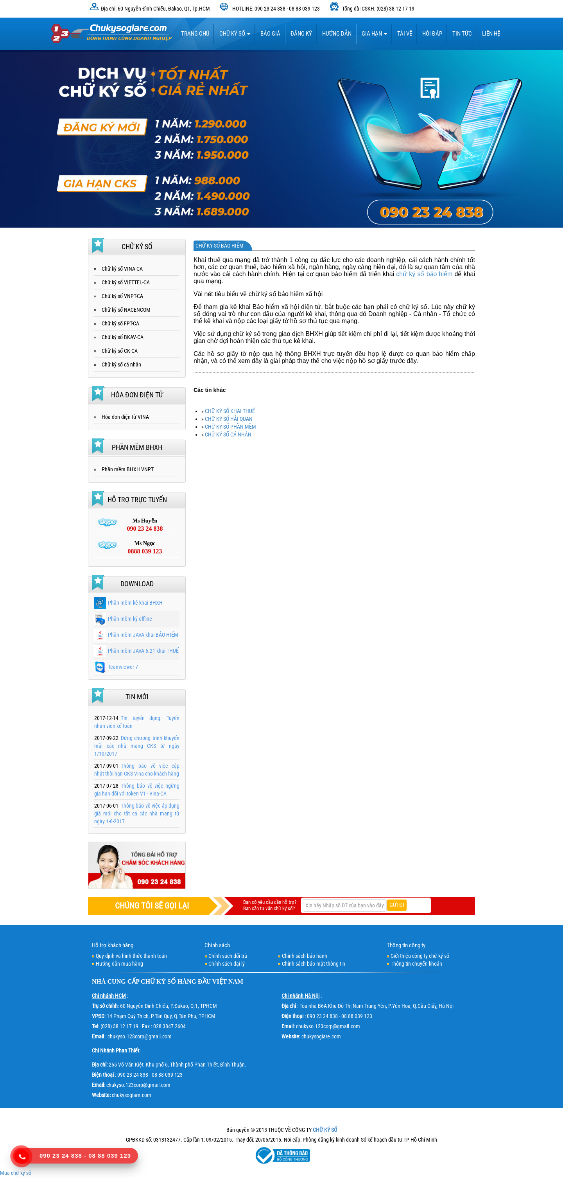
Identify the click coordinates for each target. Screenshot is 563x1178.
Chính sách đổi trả (227, 956)
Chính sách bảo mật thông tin (313, 964)
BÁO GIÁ (270, 33)
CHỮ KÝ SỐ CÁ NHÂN (228, 434)
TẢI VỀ (404, 33)
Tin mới (137, 697)
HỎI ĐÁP (432, 33)
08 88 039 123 (109, 1155)
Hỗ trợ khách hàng (112, 945)
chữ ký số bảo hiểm (424, 274)
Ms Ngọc (145, 548)
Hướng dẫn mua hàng (119, 964)
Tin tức (462, 33)
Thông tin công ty (406, 945)
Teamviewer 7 (116, 667)
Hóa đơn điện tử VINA (125, 417)
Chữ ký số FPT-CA (120, 323)
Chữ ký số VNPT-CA (122, 296)
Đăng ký (301, 33)
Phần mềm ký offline (123, 619)
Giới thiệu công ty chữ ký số (420, 956)
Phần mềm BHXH (137, 447)
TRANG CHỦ (195, 33)
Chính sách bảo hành (304, 956)
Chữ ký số (234, 33)
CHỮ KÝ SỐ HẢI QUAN (229, 419)
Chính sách (217, 945)
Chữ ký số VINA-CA (122, 269)
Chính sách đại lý (226, 964)
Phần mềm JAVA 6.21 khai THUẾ (136, 651)
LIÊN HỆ (491, 33)
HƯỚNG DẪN (336, 33)
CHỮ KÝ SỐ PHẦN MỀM (230, 427)
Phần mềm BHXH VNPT (128, 469)
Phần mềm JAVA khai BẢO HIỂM (136, 635)
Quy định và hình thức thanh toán (131, 956)
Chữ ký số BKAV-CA (122, 337)
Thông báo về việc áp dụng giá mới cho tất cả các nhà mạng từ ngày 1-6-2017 (136, 813)
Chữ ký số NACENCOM (126, 310)
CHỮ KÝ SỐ (158, 981)
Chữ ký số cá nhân (121, 364)
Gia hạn (374, 33)
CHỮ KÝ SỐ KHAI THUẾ (230, 411)
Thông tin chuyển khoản (416, 964)
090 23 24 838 (60, 1155)
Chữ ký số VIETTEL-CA (126, 282)
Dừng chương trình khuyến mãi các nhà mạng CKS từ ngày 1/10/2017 (136, 746)
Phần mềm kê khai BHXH (128, 603)
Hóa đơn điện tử (137, 395)
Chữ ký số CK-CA (120, 351)
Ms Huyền (145, 525)
